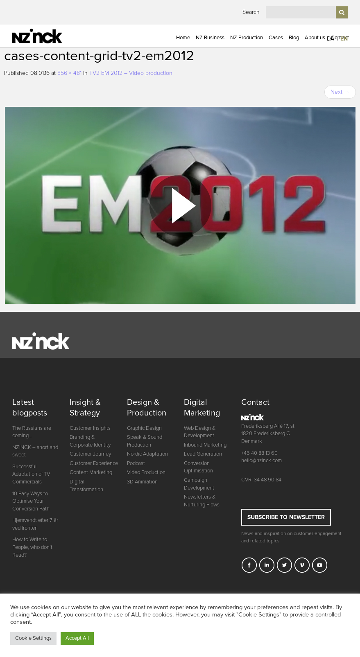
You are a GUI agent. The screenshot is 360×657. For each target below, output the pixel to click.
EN (344, 38)
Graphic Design (144, 428)
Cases (276, 37)
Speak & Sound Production (144, 441)
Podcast (136, 463)
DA (330, 38)
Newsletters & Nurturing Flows (202, 501)
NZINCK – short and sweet (35, 451)
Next (340, 91)
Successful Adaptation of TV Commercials (31, 474)
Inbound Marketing (205, 445)
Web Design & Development (199, 432)
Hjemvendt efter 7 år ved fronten (35, 524)
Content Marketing (91, 472)
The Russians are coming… (31, 432)
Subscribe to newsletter (286, 517)
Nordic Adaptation (147, 454)
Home (183, 37)
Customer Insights (90, 428)
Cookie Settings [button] (33, 638)
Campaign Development (199, 484)
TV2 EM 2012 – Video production (130, 73)
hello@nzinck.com (261, 460)
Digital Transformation (86, 486)
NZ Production (246, 37)
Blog (294, 37)
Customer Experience (94, 463)
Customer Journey (90, 454)
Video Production (146, 472)
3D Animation (142, 482)
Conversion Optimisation (198, 467)
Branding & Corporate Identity (90, 441)
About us (315, 37)
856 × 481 (69, 73)
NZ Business (210, 37)
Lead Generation (203, 454)
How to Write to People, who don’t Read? (32, 547)
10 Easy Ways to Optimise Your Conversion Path (31, 501)
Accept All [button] (77, 638)
